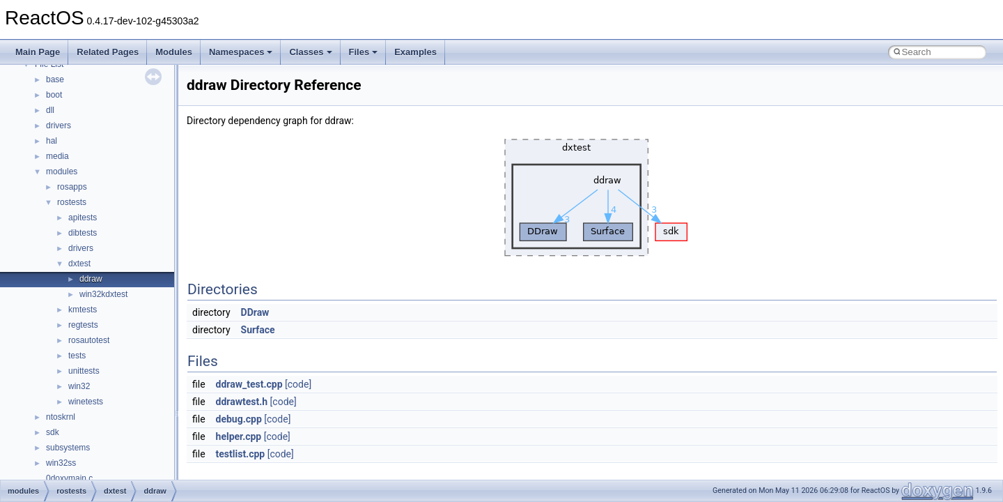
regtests (83, 325)
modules (61, 171)
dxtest (79, 263)
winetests (85, 401)
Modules (173, 52)
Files (363, 52)
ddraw (90, 279)
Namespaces (241, 52)
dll (50, 110)
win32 (79, 386)
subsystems (68, 447)
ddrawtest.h (242, 401)
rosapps (72, 187)
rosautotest (88, 340)
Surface (258, 329)
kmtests (82, 309)
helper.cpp (239, 436)
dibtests (82, 233)
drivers (58, 125)
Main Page (37, 52)
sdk (52, 432)
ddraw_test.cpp (249, 384)
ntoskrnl (60, 417)
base (55, 79)
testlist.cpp (240, 453)
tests (77, 355)
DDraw (255, 312)
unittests (84, 371)
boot (54, 95)
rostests (71, 202)
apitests (82, 217)
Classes (310, 52)
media (57, 156)
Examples (415, 52)
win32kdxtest (103, 294)
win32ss (61, 463)
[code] (298, 384)
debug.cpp (239, 419)
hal (51, 141)
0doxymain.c (69, 478)
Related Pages (108, 52)
